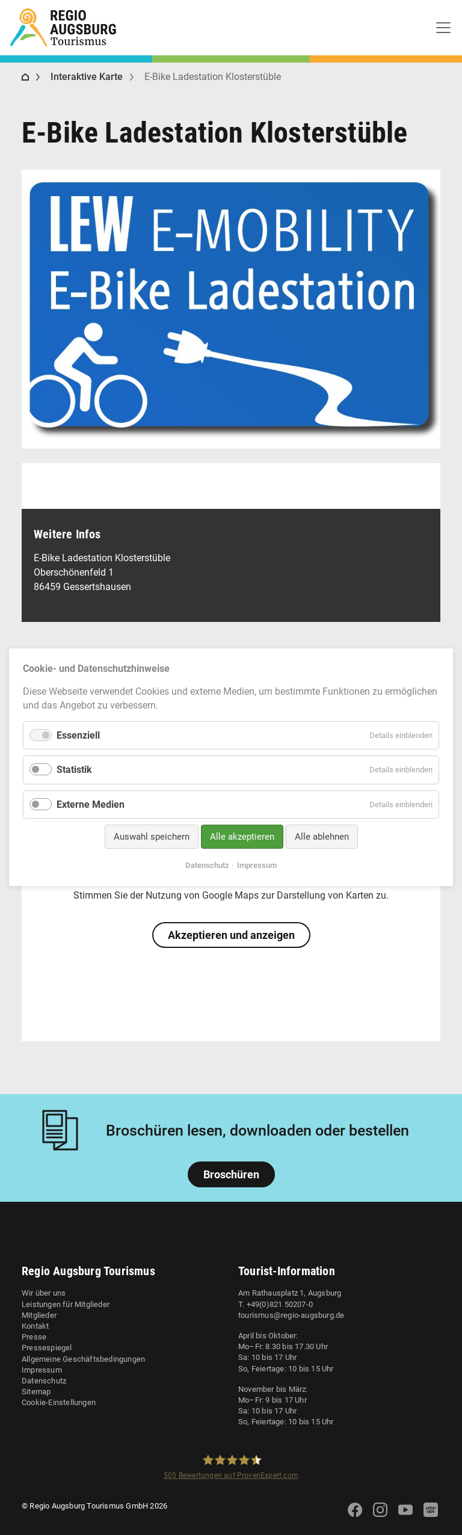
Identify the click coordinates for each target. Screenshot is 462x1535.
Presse (34, 1336)
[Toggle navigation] (443, 28)
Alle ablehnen (322, 836)
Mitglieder (39, 1315)
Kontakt (35, 1325)
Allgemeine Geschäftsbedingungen (83, 1359)
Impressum (42, 1369)
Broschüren (231, 1174)
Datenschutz (44, 1380)
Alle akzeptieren (242, 836)
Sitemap (36, 1391)
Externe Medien (91, 804)
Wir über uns (44, 1292)
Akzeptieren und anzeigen (231, 935)
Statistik (74, 770)
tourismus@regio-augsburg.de (291, 1315)
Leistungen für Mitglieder (65, 1304)
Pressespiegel (47, 1347)
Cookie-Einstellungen (59, 1402)
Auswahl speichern (151, 836)
